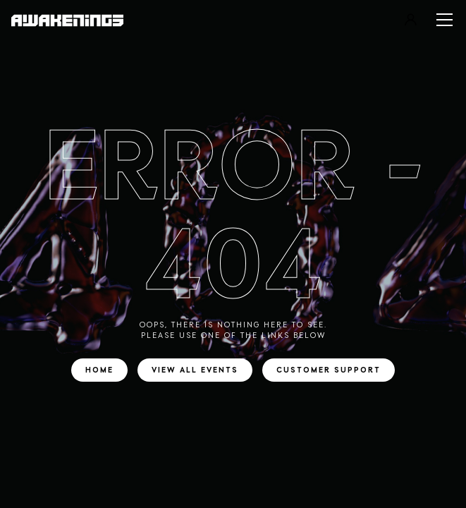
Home (99, 370)
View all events (195, 370)
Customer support (328, 370)
